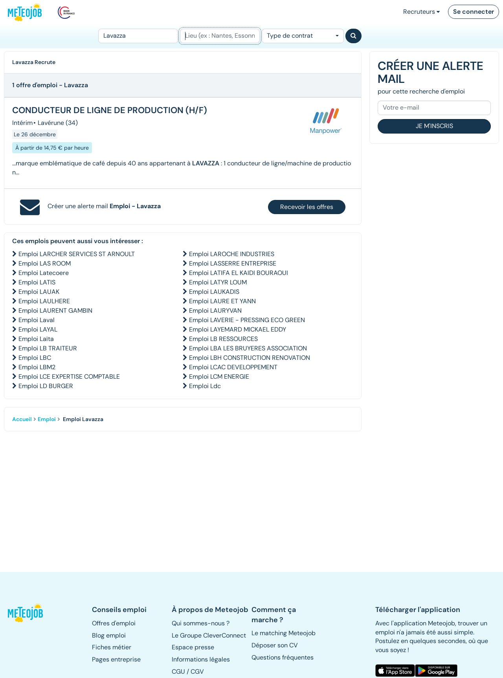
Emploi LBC (34, 358)
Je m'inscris (434, 126)
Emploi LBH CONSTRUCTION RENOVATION (249, 358)
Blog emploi (109, 635)
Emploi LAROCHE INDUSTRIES (231, 254)
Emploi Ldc (205, 386)
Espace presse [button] (193, 647)
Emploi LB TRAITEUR (47, 348)
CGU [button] (178, 671)
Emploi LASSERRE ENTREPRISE (232, 263)
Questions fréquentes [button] (283, 657)
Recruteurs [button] (421, 11)
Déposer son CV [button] (275, 645)
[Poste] (138, 36)
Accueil (22, 419)
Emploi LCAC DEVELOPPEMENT (233, 367)
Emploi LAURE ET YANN (222, 301)
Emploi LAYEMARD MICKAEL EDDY (237, 329)
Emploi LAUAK (38, 292)
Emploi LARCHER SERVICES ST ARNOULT (76, 254)
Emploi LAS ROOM (44, 263)
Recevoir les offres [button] (306, 207)
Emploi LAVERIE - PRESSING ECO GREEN (247, 320)
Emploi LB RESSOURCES (223, 339)
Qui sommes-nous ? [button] (200, 623)
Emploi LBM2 (36, 367)
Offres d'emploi (114, 623)
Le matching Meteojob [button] (284, 633)
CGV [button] (197, 671)
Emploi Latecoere (43, 273)
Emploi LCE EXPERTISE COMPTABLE (69, 376)
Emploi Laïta (36, 339)
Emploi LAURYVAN (215, 310)
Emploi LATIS (36, 282)
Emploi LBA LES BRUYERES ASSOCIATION (248, 348)
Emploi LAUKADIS (214, 292)
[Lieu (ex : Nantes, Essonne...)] (220, 36)
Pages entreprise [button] (116, 659)
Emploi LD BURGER (45, 386)
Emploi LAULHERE (44, 301)
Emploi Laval (36, 320)
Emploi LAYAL (37, 329)
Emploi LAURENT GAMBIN (55, 310)
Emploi (47, 419)
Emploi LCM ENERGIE (219, 376)
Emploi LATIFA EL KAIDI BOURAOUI (238, 273)
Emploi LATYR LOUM (218, 282)
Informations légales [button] (201, 659)
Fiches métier (111, 647)
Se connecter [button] (473, 11)
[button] (26, 612)
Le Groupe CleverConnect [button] (209, 635)
